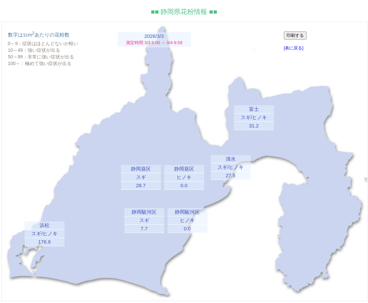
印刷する (295, 35)
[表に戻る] (294, 47)
